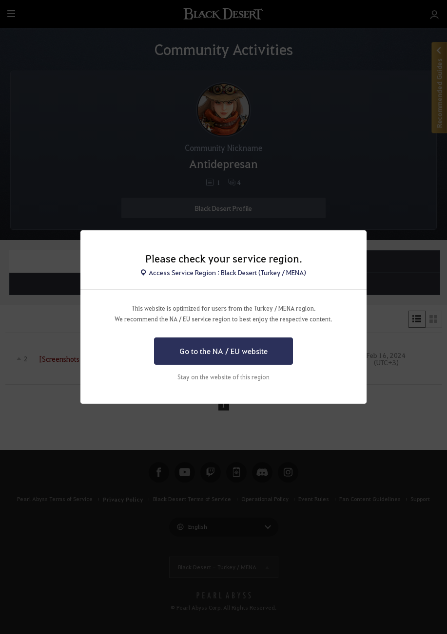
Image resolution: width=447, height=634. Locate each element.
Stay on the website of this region (223, 377)
